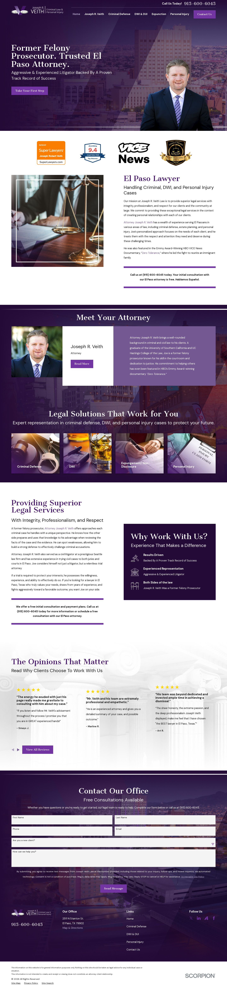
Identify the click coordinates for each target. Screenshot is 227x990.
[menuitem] (16, 983)
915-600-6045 (200, 4)
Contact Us (204, 14)
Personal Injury (135, 942)
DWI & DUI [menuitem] (141, 14)
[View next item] (18, 749)
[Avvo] (206, 918)
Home (130, 918)
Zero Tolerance (150, 253)
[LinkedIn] (198, 918)
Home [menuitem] (76, 14)
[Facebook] (214, 918)
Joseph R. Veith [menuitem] (94, 14)
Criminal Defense (136, 926)
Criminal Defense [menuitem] (119, 14)
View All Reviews (37, 749)
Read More (79, 363)
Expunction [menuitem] (159, 14)
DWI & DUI (133, 934)
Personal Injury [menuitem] (179, 14)
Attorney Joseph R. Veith (138, 222)
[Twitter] (191, 918)
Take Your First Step (29, 90)
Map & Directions (72, 928)
